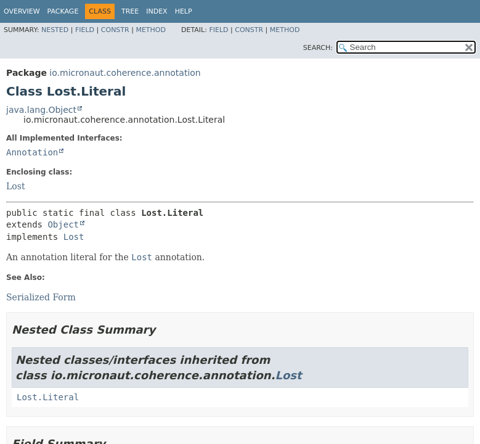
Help (183, 11)
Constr (115, 30)
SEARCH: (318, 48)
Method (151, 30)
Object (63, 224)
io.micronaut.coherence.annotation (124, 73)
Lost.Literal (48, 397)
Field (84, 30)
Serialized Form (41, 297)
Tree (130, 11)
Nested (54, 30)
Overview (22, 11)
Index (156, 11)
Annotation (32, 152)
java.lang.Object (41, 110)
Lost (15, 186)
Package (63, 11)
